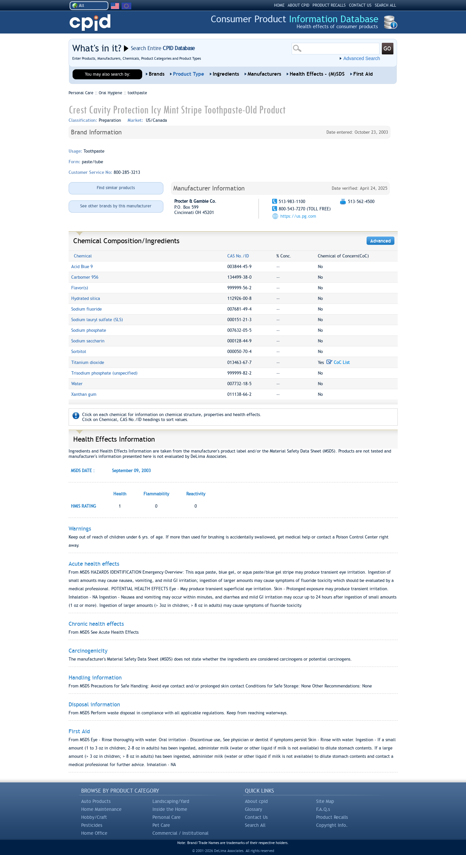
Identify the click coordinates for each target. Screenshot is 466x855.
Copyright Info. (332, 825)
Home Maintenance (101, 809)
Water (77, 383)
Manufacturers (264, 74)
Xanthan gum (83, 394)
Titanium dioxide (87, 362)
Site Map (325, 801)
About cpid (256, 801)
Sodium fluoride (86, 309)
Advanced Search (361, 58)
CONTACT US (360, 5)
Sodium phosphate (88, 330)
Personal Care (166, 817)
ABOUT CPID (298, 5)
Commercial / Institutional (180, 833)
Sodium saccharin (87, 340)
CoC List (338, 362)
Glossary (253, 809)
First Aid (363, 74)
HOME (279, 5)
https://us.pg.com (298, 216)
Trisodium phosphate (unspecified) (104, 373)
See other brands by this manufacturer (115, 206)
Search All (255, 825)
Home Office (94, 833)
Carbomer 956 (84, 277)
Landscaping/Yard (170, 801)
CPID (90, 23)
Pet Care (161, 825)
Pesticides (91, 825)
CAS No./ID (238, 255)
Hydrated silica (85, 298)
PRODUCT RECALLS (329, 5)
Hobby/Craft (94, 817)
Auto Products (96, 801)
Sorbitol (78, 351)
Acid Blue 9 (82, 266)
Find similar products (116, 187)
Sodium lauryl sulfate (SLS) (97, 319)
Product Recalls (332, 817)
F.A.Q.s (323, 809)
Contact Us (256, 817)
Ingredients (226, 74)
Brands (156, 74)
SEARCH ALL (385, 5)
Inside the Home (169, 809)
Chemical (83, 255)
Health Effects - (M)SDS (317, 74)
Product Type (188, 74)
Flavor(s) (79, 287)
